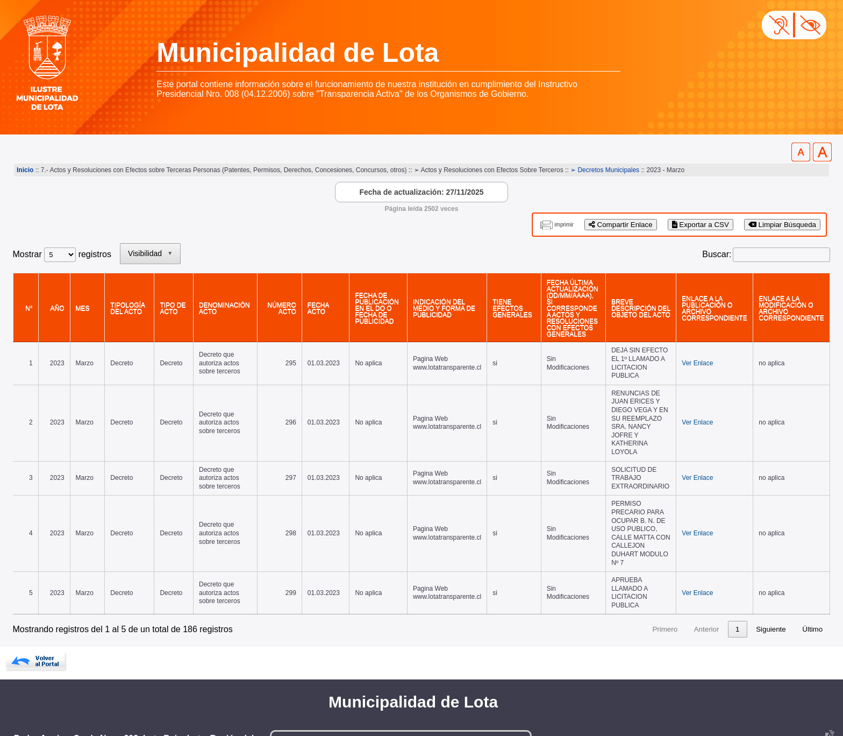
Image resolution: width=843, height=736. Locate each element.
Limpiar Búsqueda (782, 225)
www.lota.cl (34, 703)
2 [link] (625, 573)
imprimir (564, 225)
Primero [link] (533, 573)
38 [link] (736, 573)
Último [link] (812, 573)
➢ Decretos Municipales (604, 170)
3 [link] (646, 573)
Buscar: (716, 254)
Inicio (25, 170)
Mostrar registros (62, 254)
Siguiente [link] (771, 573)
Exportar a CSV (700, 225)
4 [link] (667, 573)
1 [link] (605, 573)
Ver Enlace (690, 352)
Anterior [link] (574, 573)
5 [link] (687, 573)
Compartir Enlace (621, 225)
